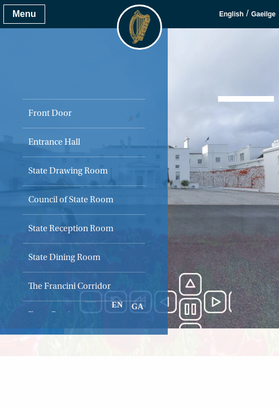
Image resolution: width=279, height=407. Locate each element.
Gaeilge (263, 14)
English (231, 14)
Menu (24, 14)
